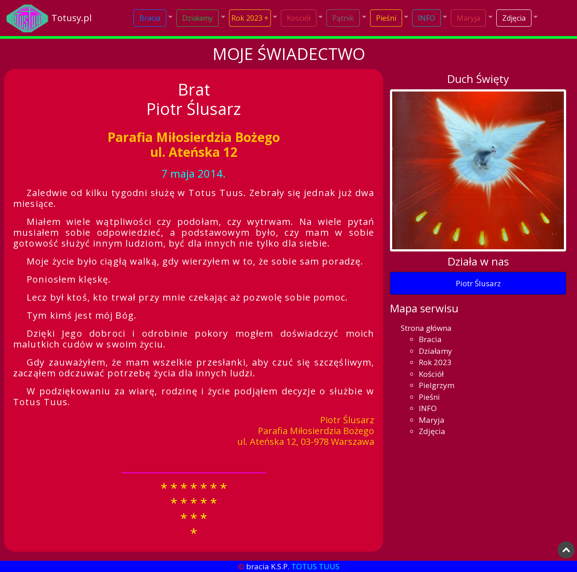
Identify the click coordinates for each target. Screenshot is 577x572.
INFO (426, 18)
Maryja (468, 18)
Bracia (149, 18)
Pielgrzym (436, 385)
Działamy (197, 18)
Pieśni (386, 18)
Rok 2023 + (250, 18)
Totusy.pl (71, 18)
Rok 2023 (435, 362)
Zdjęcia (514, 18)
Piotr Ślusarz (478, 283)
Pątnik (343, 18)
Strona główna (426, 328)
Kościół (299, 18)
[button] (153, 18)
